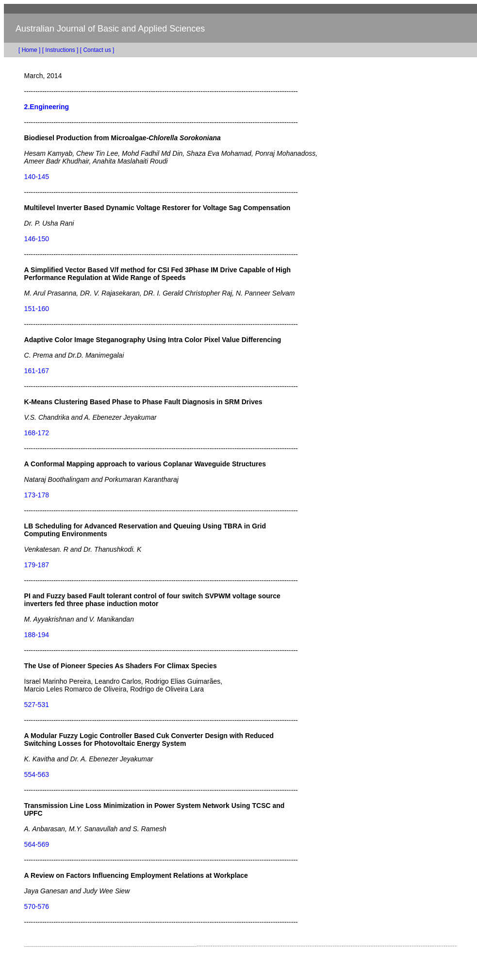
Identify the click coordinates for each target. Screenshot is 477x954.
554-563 (36, 774)
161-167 (36, 371)
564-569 (36, 844)
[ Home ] (22, 50)
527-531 (36, 704)
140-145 (36, 177)
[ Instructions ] (60, 50)
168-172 (36, 433)
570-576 (36, 906)
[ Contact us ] (97, 50)
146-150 (36, 239)
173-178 (36, 495)
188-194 (36, 635)
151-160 (36, 309)
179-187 (36, 565)
